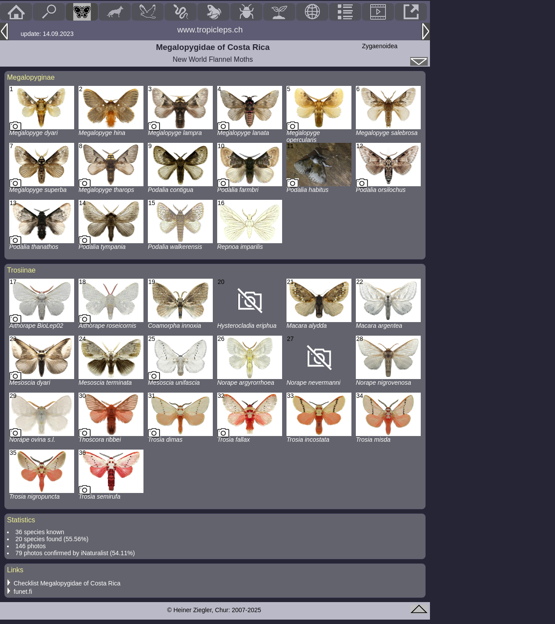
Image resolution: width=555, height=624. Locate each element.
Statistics (21, 520)
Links (15, 570)
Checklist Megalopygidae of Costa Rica (67, 583)
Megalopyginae (31, 77)
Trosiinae (21, 270)
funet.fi (23, 591)
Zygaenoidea (379, 46)
